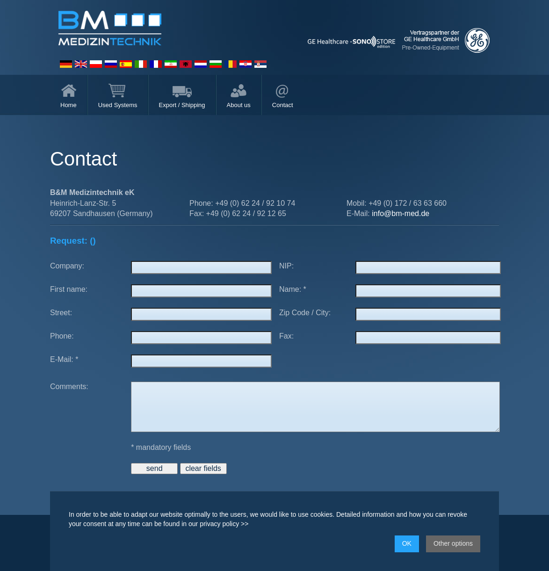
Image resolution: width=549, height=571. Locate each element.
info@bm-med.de (400, 213)
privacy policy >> (224, 524)
